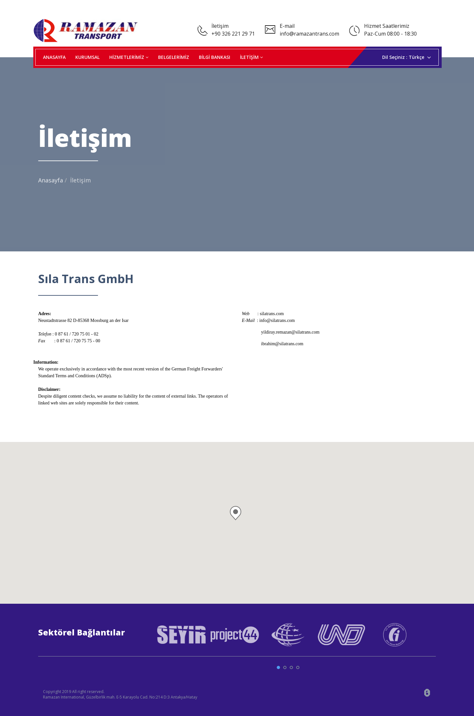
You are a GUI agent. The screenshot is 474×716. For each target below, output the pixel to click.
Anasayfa (50, 184)
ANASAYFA (54, 57)
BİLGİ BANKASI (214, 57)
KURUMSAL (87, 57)
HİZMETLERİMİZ (128, 57)
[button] (237, 509)
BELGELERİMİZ (173, 57)
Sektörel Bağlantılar (81, 632)
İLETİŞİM (251, 57)
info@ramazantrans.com (309, 33)
